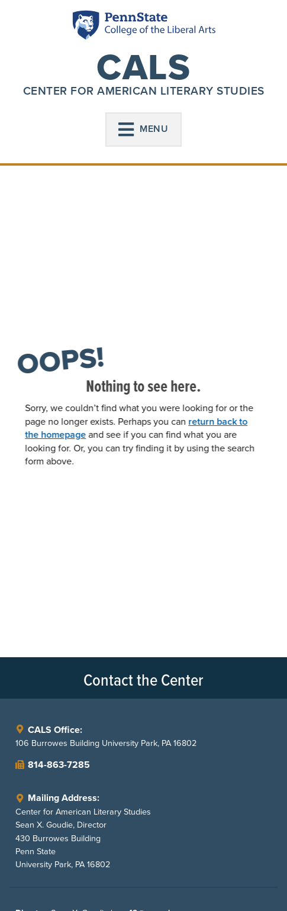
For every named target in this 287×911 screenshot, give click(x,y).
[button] (143, 129)
